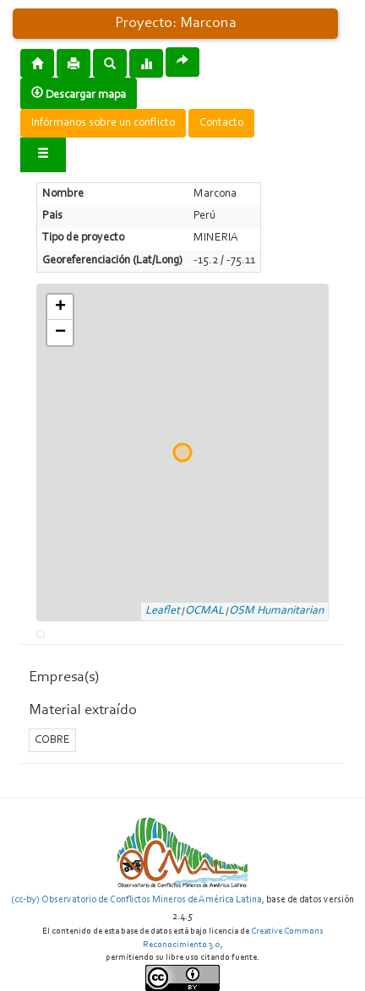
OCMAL (204, 611)
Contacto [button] (221, 123)
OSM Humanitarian (276, 611)
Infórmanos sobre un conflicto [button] (103, 123)
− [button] (60, 332)
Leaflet (162, 611)
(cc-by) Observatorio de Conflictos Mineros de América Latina (136, 900)
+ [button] (60, 307)
